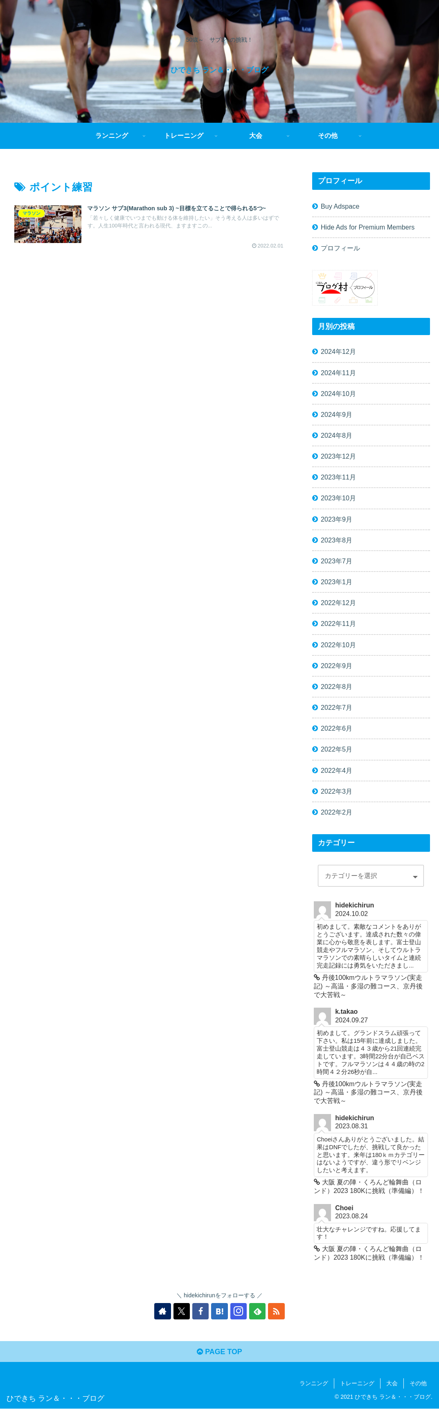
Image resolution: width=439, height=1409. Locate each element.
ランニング (313, 1383)
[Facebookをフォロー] (201, 1311)
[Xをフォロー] (182, 1311)
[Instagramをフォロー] (238, 1311)
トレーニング (357, 1383)
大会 (392, 1383)
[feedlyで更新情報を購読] (257, 1311)
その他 (418, 1383)
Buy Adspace (340, 206)
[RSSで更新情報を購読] (276, 1311)
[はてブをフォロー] (220, 1311)
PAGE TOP (219, 1352)
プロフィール (340, 248)
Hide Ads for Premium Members (367, 227)
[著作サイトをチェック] (163, 1311)
